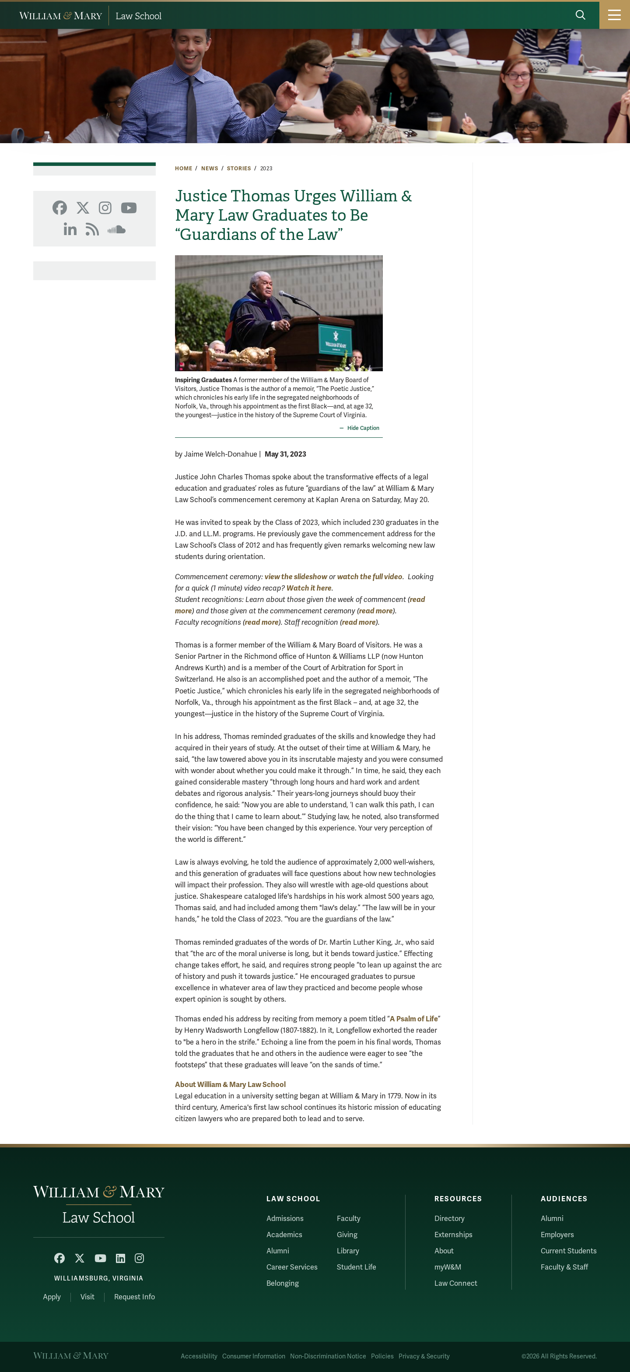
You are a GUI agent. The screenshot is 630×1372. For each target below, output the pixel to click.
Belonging (282, 1283)
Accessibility (199, 1356)
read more (376, 611)
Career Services (292, 1267)
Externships (453, 1235)
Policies (382, 1356)
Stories (239, 168)
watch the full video (369, 576)
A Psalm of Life (414, 1019)
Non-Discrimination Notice (328, 1356)
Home (183, 168)
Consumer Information (253, 1356)
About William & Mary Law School (230, 1084)
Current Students (569, 1251)
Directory (449, 1218)
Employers (557, 1235)
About (444, 1251)
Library (348, 1251)
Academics (284, 1235)
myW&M (448, 1267)
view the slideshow (296, 576)
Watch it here (309, 588)
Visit (87, 1297)
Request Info (134, 1297)
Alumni (277, 1251)
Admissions (285, 1218)
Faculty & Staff (564, 1267)
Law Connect (455, 1283)
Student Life (356, 1267)
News (209, 168)
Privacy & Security (424, 1356)
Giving (347, 1235)
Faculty (348, 1218)
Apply (52, 1297)
